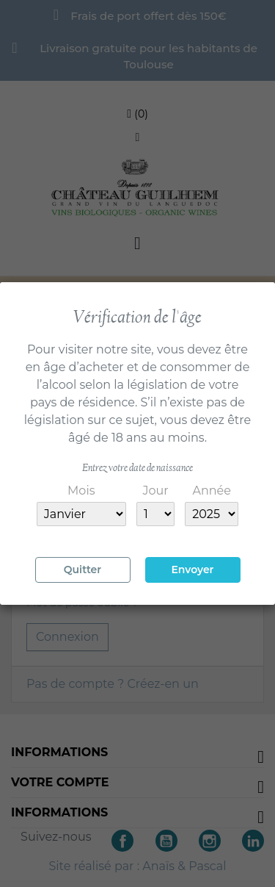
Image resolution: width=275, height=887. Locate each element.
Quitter (82, 569)
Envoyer (192, 569)
